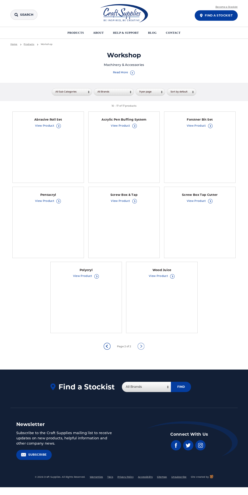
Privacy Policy (125, 480)
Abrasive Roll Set (48, 120)
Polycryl (86, 272)
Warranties (96, 480)
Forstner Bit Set (200, 120)
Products (73, 33)
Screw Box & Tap (124, 196)
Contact (176, 33)
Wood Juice (162, 272)
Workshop (47, 44)
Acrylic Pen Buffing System (124, 120)
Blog (154, 33)
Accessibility (145, 480)
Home (13, 44)
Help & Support (126, 33)
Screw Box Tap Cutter (200, 196)
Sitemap (162, 480)
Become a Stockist (226, 7)
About (97, 33)
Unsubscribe (179, 480)
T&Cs (110, 480)
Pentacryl (48, 196)
